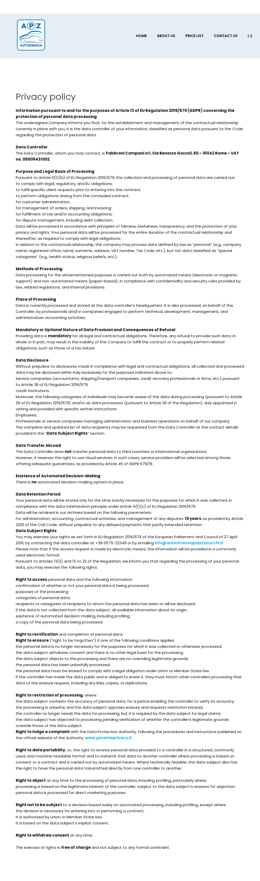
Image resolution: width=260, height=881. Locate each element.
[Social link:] (222, 7)
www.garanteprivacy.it (108, 737)
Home (141, 36)
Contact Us (226, 36)
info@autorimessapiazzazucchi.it (189, 543)
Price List (194, 36)
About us (166, 36)
